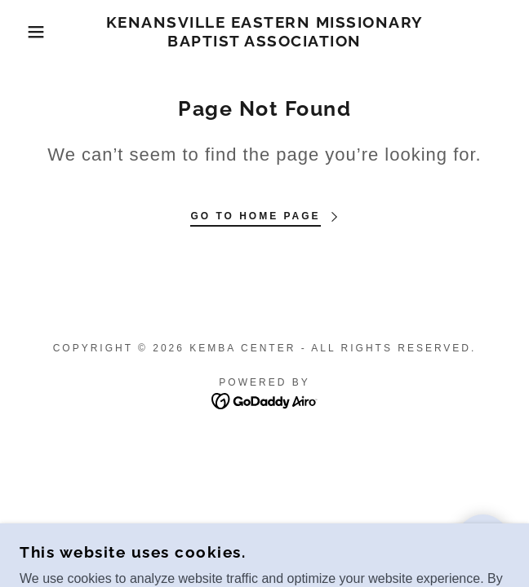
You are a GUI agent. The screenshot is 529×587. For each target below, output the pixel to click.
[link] (264, 32)
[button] (35, 31)
